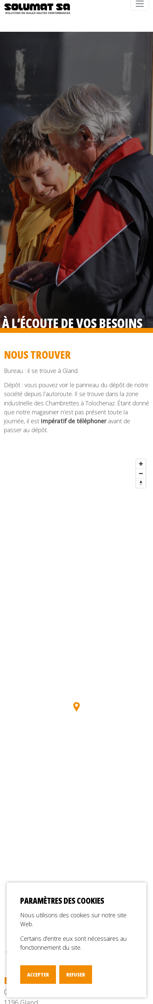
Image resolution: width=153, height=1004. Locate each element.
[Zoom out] (141, 473)
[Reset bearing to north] (141, 483)
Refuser (75, 974)
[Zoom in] (141, 464)
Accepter (38, 974)
